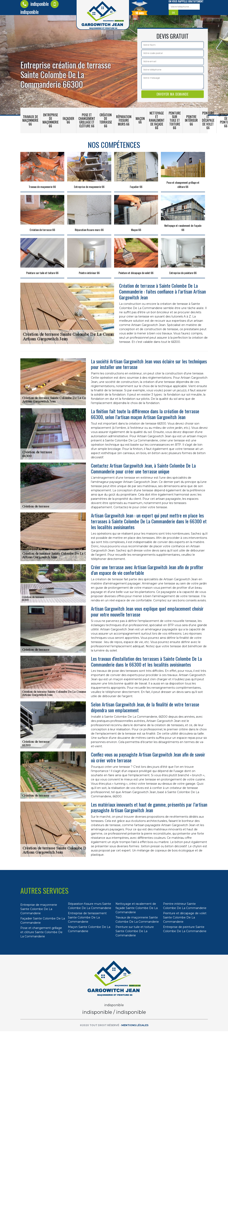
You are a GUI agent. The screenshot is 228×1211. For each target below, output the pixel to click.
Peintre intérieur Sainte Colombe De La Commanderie (184, 906)
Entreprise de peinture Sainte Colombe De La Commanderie (184, 929)
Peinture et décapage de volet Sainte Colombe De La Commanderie (184, 917)
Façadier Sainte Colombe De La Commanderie (42, 920)
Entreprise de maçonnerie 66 (50, 120)
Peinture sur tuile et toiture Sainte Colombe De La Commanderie (135, 931)
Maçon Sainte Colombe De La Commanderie (89, 929)
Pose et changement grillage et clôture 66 (86, 120)
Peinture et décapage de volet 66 (208, 120)
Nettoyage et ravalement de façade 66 (156, 120)
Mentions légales (134, 1025)
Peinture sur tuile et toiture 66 (175, 120)
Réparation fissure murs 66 (123, 120)
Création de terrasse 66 (105, 120)
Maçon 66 (140, 120)
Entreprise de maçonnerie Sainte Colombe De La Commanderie (38, 909)
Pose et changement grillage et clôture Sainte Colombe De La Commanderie (41, 932)
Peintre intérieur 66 (191, 120)
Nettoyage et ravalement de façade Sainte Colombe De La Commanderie (137, 908)
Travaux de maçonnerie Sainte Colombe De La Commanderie (137, 919)
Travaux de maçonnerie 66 (30, 120)
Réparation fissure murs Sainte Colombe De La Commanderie (89, 906)
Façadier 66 (68, 120)
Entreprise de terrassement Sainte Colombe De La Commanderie (87, 917)
